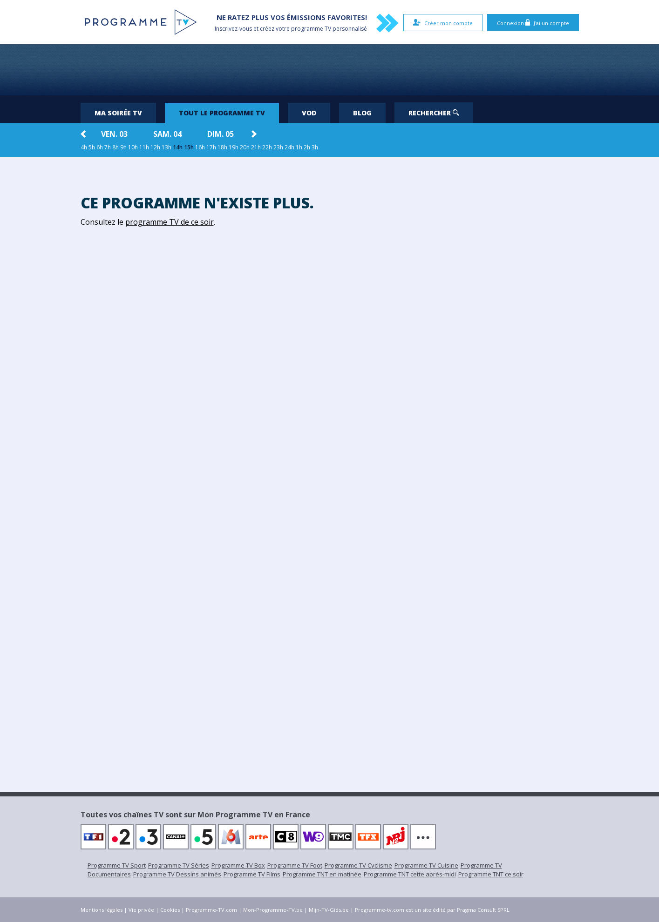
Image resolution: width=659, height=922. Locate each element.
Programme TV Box (238, 865)
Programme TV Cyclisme (358, 865)
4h (84, 147)
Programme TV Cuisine (426, 865)
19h (233, 147)
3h (315, 147)
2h (307, 147)
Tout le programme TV (222, 112)
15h (189, 147)
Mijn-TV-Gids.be (329, 909)
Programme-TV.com (211, 909)
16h (200, 147)
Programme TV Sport (117, 865)
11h (144, 147)
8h (115, 147)
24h (289, 147)
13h (166, 147)
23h (278, 147)
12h (155, 147)
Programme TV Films (252, 874)
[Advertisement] (329, 70)
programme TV (311, 29)
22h (267, 147)
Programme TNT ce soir (490, 874)
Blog (362, 112)
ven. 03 (114, 134)
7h (107, 147)
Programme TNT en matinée (322, 874)
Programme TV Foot (294, 865)
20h (245, 147)
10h (133, 147)
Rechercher (433, 112)
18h (222, 147)
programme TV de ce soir (169, 222)
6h (99, 147)
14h (178, 147)
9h (123, 147)
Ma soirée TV (118, 112)
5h (91, 147)
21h (256, 147)
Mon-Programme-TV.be (273, 909)
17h (211, 147)
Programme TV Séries (178, 865)
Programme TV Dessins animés (177, 874)
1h (299, 147)
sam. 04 (167, 134)
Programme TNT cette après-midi (410, 874)
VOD (309, 112)
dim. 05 (220, 134)
